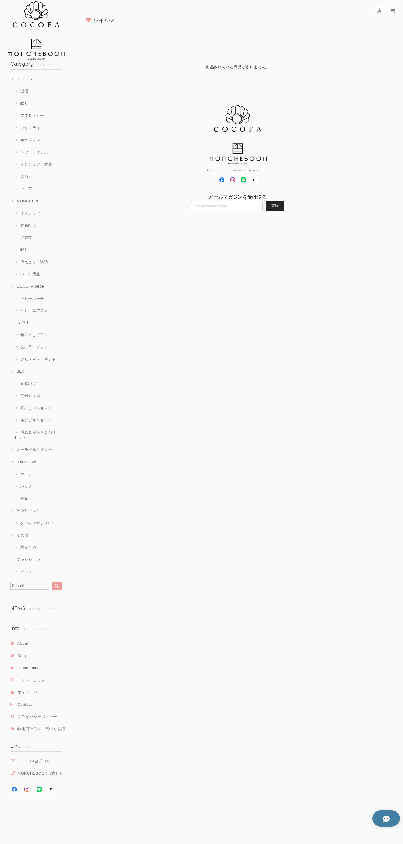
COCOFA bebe (30, 286)
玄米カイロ (30, 396)
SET (20, 371)
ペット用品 (30, 274)
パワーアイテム (34, 152)
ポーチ (26, 474)
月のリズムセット (36, 408)
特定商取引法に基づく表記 (41, 729)
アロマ (26, 237)
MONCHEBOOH (31, 201)
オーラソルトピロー (34, 450)
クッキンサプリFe (36, 523)
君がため (28, 547)
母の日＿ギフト (34, 335)
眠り (24, 103)
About (22, 643)
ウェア (26, 188)
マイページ (27, 692)
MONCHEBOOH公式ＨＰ (40, 773)
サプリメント (28, 511)
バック (26, 486)
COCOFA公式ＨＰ (34, 761)
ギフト (23, 322)
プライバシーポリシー (37, 716)
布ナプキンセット (36, 420)
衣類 (24, 498)
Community (27, 668)
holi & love (26, 462)
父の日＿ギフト (34, 347)
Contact (24, 704)
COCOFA (25, 79)
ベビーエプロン (34, 310)
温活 (24, 91)
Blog (21, 655)
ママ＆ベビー (32, 115)
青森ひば (28, 225)
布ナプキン (30, 140)
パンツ (26, 572)
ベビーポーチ (32, 298)
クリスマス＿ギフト (38, 359)
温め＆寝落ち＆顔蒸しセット (37, 435)
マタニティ (30, 127)
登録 (275, 206)
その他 (22, 535)
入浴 (24, 176)
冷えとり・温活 (34, 262)
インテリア (30, 213)
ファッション (28, 559)
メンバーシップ (31, 680)
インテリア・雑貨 (36, 164)
